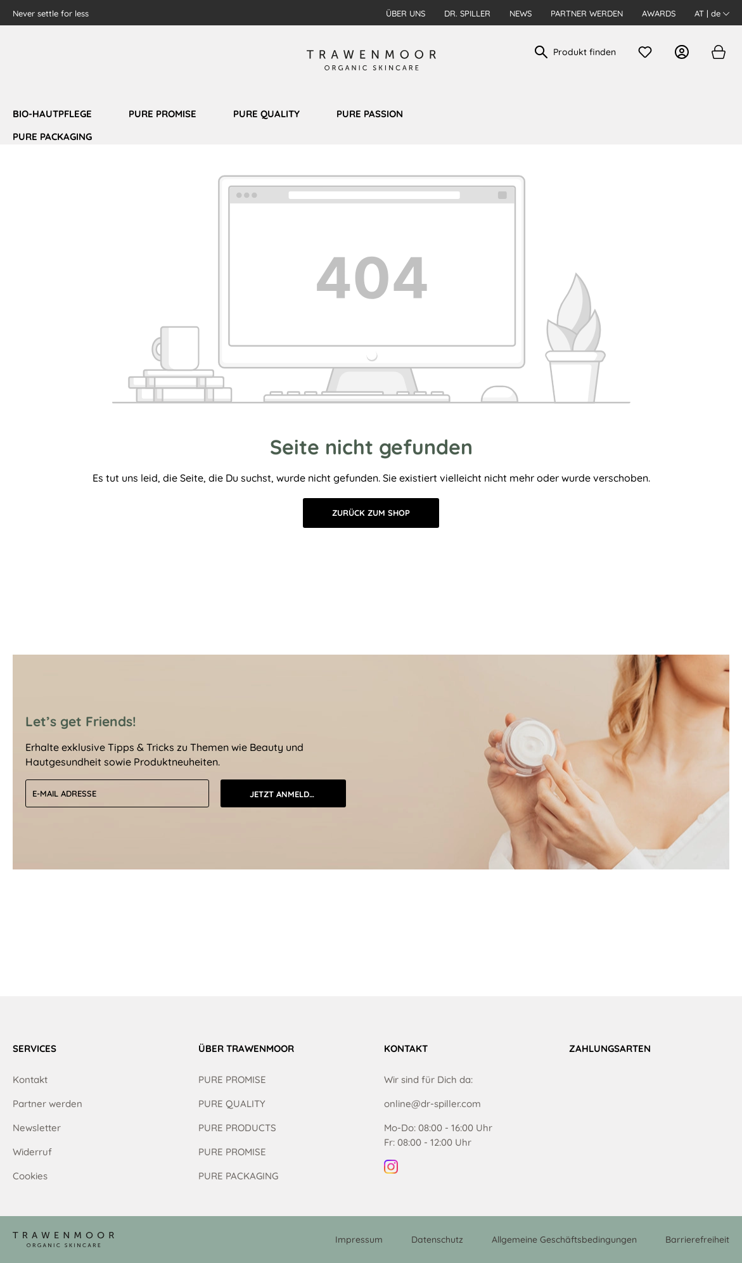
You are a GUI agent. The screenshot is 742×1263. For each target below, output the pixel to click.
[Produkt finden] (585, 52)
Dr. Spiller (467, 13)
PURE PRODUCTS (237, 1128)
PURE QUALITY (231, 1104)
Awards (658, 13)
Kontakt (30, 1080)
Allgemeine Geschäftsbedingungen (564, 1239)
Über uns (405, 13)
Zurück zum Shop (371, 513)
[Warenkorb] (717, 52)
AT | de (711, 13)
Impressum (359, 1239)
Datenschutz (437, 1239)
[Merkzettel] (648, 52)
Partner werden (587, 13)
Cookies (30, 1176)
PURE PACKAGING (238, 1176)
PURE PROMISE (232, 1080)
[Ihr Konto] (685, 52)
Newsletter (37, 1128)
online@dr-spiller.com (432, 1104)
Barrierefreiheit (697, 1239)
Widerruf (32, 1152)
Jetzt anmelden (285, 794)
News (520, 13)
